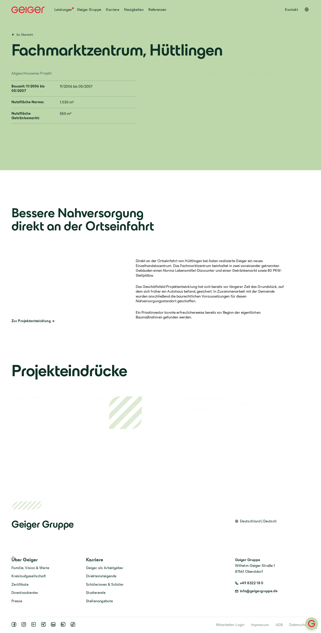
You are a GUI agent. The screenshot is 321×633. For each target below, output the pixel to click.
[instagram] (24, 626)
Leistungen (63, 10)
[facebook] (14, 626)
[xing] (44, 626)
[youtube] (34, 626)
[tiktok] (73, 626)
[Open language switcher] (307, 9)
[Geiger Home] (28, 10)
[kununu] (64, 626)
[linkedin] (54, 626)
